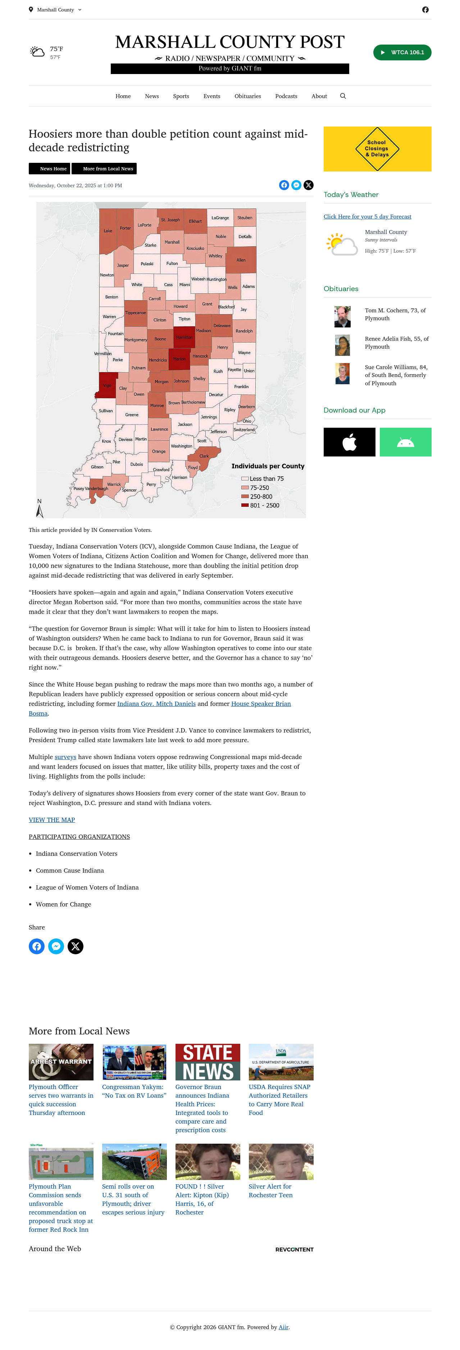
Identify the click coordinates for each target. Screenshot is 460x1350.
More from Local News (108, 169)
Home (123, 96)
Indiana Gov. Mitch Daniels (156, 703)
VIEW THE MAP (52, 819)
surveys (65, 756)
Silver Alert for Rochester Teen (281, 1171)
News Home (53, 169)
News (152, 96)
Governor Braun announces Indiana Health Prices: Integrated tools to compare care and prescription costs (207, 1089)
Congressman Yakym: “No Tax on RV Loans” (134, 1072)
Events (212, 96)
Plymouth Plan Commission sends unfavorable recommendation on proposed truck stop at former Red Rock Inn (61, 1188)
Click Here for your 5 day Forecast (367, 216)
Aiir (283, 1327)
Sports (181, 96)
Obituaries (247, 96)
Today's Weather (351, 194)
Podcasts (286, 96)
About (319, 96)
